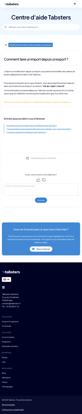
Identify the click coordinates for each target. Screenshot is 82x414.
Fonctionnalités (8, 337)
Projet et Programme (10, 321)
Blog (4, 373)
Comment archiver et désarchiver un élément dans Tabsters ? (31, 126)
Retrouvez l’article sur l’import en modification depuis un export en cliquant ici (37, 102)
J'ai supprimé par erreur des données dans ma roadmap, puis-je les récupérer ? (38, 129)
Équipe (4, 357)
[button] (75, 4)
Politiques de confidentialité (13, 410)
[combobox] (6, 279)
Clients (4, 382)
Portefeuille (6, 326)
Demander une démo (10, 346)
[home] (11, 3)
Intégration (6, 342)
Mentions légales (8, 405)
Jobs (4, 362)
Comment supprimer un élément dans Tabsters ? (26, 132)
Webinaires (6, 377)
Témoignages (7, 387)
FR (6, 279)
